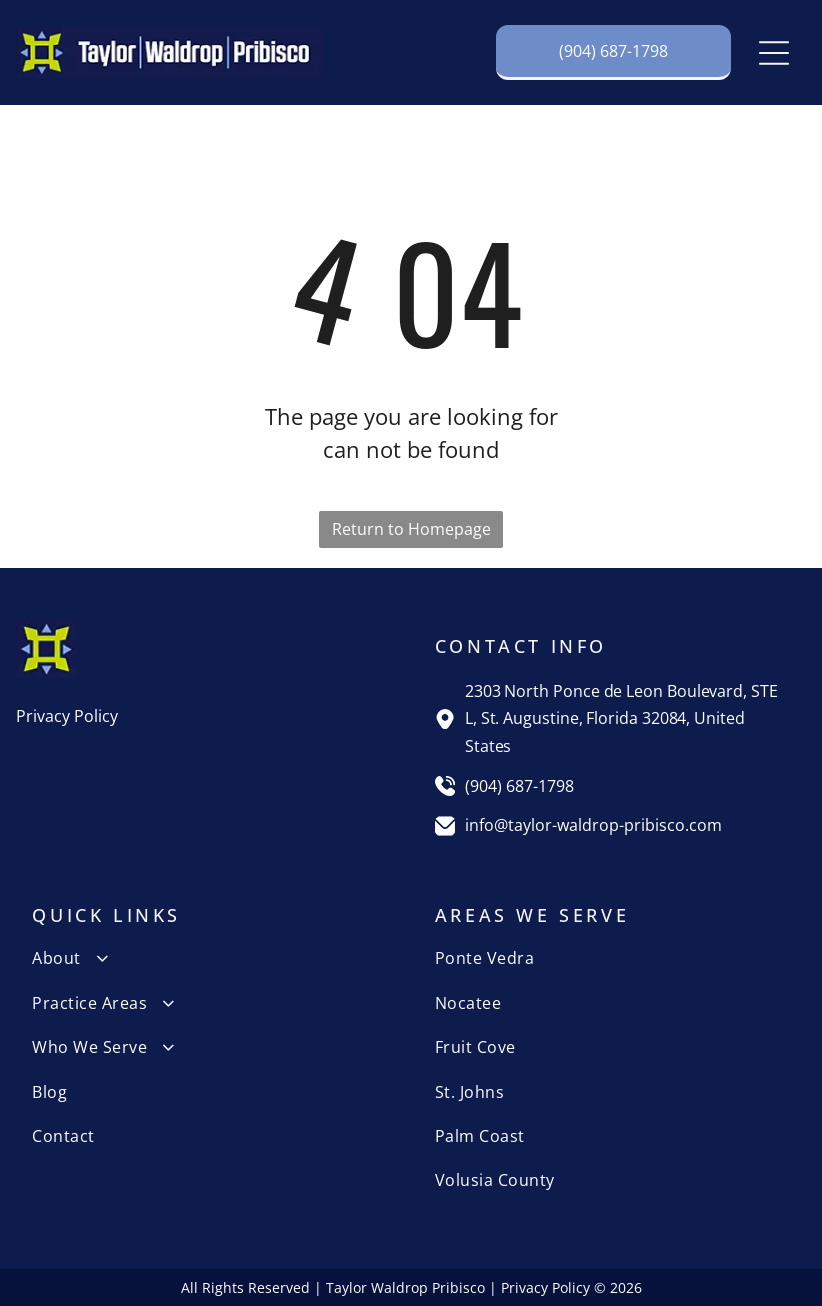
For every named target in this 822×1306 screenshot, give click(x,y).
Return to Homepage (411, 529)
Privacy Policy (67, 716)
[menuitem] (209, 958)
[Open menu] (774, 53)
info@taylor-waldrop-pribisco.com (593, 825)
